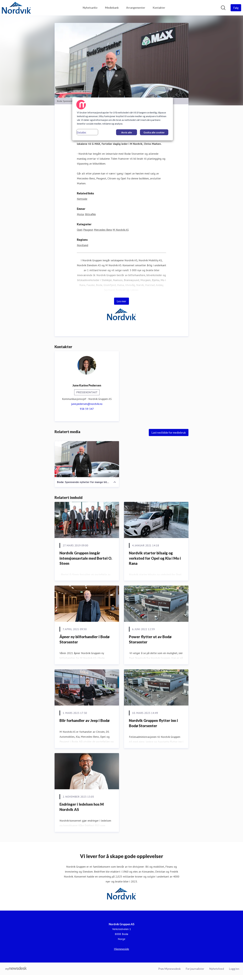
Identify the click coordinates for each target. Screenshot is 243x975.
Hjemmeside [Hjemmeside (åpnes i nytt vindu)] (121, 949)
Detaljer (81, 132)
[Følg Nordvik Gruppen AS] (236, 7)
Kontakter (159, 7)
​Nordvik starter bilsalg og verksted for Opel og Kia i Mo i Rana (155, 558)
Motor (80, 214)
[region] (122, 119)
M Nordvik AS (121, 230)
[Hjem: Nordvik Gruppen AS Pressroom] (16, 8)
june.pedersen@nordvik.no (86, 404)
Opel (79, 230)
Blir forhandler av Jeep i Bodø (84, 720)
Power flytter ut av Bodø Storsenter (150, 639)
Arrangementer (135, 7)
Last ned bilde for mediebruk (168, 432)
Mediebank (112, 7)
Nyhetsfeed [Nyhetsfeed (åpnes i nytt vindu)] (216, 968)
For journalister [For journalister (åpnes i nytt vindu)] (195, 968)
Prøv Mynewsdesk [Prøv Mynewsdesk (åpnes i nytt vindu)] (169, 968)
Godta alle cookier (154, 132)
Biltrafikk (90, 214)
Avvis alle (126, 132)
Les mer (121, 301)
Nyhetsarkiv (90, 7)
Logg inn (234, 968)
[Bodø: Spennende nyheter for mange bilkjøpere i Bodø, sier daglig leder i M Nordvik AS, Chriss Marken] (87, 459)
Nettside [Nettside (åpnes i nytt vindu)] (82, 199)
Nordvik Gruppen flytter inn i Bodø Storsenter (153, 723)
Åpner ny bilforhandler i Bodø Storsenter (84, 639)
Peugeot (88, 230)
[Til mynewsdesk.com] (16, 968)
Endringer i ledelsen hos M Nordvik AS (82, 807)
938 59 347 (87, 409)
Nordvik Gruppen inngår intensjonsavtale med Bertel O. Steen (86, 558)
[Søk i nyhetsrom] (223, 7)
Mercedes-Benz (103, 230)
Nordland (82, 245)
